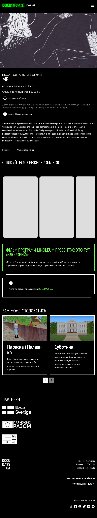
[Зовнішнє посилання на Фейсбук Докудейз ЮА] (75, 506)
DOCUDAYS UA (45, 288)
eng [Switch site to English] (28, 5)
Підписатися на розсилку (84, 500)
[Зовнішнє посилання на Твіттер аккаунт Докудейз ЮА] (84, 506)
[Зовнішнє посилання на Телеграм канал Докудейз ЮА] (93, 506)
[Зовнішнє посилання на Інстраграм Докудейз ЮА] (70, 506)
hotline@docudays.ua (86, 467)
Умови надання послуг (83, 483)
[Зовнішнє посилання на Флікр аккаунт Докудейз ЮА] (88, 506)
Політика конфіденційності (80, 478)
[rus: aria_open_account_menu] (92, 5)
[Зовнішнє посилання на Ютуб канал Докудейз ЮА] (79, 506)
